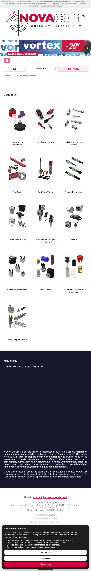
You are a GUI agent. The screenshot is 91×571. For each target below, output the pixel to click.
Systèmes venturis (45, 122)
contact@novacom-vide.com (50, 497)
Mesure (73, 220)
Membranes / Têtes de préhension (73, 271)
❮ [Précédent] (3, 48)
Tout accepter (45, 564)
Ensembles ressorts (73, 172)
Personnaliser (45, 558)
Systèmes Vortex (45, 172)
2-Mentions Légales (45, 515)
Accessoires (45, 270)
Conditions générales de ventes (45, 522)
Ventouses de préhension (17, 124)
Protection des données (45, 518)
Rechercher (41, 69)
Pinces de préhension (17, 270)
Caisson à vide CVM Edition (73, 124)
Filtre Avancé (72, 69)
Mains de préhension (17, 320)
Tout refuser (45, 552)
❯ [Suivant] (87, 48)
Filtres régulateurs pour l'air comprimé (45, 221)
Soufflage (17, 172)
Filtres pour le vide (17, 220)
